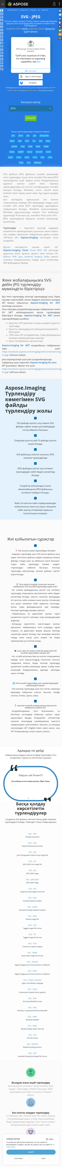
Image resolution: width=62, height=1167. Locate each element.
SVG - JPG (32, 852)
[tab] (28, 797)
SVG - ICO (32, 1035)
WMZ (12, 151)
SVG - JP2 (32, 861)
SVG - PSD (32, 843)
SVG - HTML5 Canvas (32, 980)
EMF (30, 146)
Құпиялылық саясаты (31, 90)
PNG (48, 141)
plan (38, 61)
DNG (19, 157)
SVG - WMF (32, 1016)
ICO (28, 162)
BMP (12, 141)
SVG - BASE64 (32, 1044)
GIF (40, 141)
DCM (48, 151)
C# (56, 253)
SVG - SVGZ (32, 989)
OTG (35, 157)
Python (6, 256)
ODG (27, 157)
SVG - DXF (32, 1053)
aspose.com (13, 28)
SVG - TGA (32, 943)
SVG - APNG (32, 907)
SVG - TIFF (32, 925)
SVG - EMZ (32, 1007)
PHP (14, 256)
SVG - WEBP (32, 952)
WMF (46, 146)
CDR (50, 157)
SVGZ (29, 151)
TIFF (27, 141)
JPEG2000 (44, 135)
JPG (13, 135)
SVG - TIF (32, 934)
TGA (23, 146)
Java (20, 256)
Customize (18, 1158)
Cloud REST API (38, 250)
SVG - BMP (32, 916)
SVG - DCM (32, 971)
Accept (31, 1152)
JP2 (28, 135)
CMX (21, 162)
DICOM (39, 151)
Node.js (38, 256)
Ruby (46, 256)
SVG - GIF (32, 888)
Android (28, 256)
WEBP (20, 151)
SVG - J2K (32, 870)
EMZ (38, 146)
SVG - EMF (32, 998)
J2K (34, 135)
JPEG (31, 108)
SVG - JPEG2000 (32, 879)
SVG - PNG (32, 898)
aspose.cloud (36, 28)
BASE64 (37, 162)
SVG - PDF (32, 834)
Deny (44, 1158)
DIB (19, 141)
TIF (34, 141)
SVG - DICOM (32, 962)
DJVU (10, 157)
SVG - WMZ (32, 1026)
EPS (42, 157)
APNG (14, 146)
